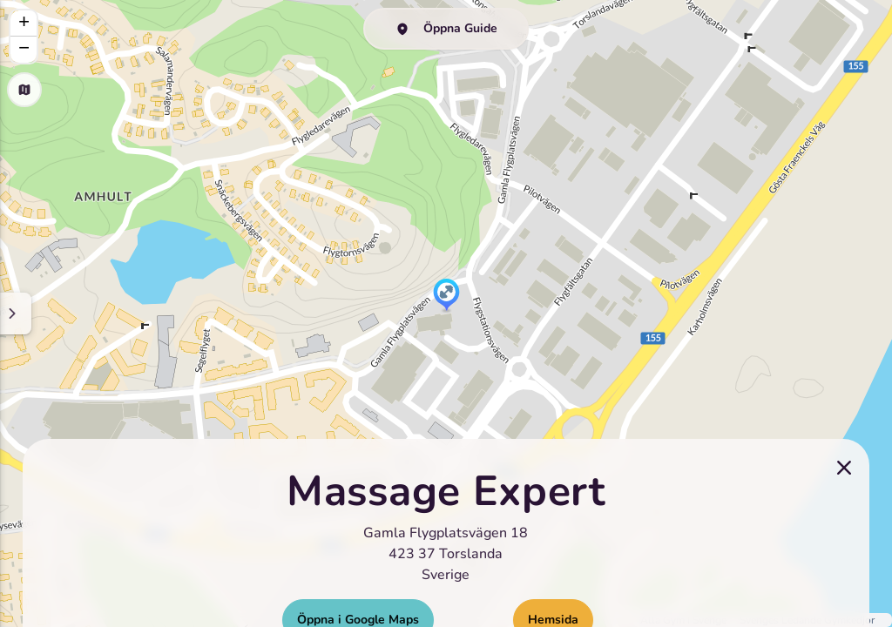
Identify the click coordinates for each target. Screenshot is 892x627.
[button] (446, 296)
